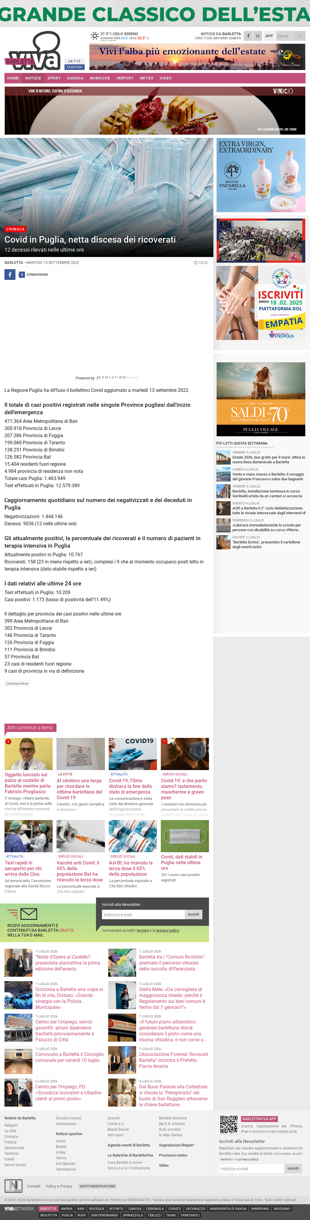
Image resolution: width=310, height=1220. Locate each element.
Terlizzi (154, 1215)
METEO (147, 78)
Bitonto (116, 1209)
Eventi (9, 1159)
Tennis (61, 1158)
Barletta (48, 1209)
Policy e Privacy (59, 1186)
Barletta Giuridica (173, 1118)
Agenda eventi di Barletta (129, 1145)
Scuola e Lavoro (68, 1118)
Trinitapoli (190, 1215)
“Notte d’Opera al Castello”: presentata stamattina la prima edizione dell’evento (67, 963)
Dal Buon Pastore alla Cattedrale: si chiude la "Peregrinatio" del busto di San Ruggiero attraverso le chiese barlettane (173, 1095)
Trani (171, 1215)
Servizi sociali (15, 1165)
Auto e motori (170, 1129)
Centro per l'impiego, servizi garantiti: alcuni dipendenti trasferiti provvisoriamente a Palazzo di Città (64, 1031)
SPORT (54, 78)
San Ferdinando (104, 1215)
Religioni (11, 1125)
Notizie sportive (69, 1134)
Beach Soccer (118, 1129)
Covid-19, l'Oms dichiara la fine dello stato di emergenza (130, 786)
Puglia (67, 1215)
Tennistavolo (66, 1169)
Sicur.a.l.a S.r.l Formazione (129, 1168)
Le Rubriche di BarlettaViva (130, 1155)
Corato (175, 1209)
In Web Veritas (170, 1135)
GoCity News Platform (97, 1186)
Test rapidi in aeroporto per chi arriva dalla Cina (23, 868)
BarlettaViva (33, 48)
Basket (61, 1146)
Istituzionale (14, 1148)
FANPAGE (74, 67)
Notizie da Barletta (20, 1118)
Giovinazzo (195, 1209)
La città (10, 1131)
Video (164, 1165)
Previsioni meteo (173, 1155)
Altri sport (115, 1135)
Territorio (11, 1153)
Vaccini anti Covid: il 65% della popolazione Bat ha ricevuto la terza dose (80, 871)
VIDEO (166, 78)
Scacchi (114, 1118)
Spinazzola (133, 1215)
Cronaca (11, 1136)
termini (143, 930)
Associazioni (66, 1123)
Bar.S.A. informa (172, 1123)
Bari (80, 1209)
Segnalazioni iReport (176, 1145)
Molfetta (48, 1215)
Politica (10, 1142)
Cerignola (155, 1209)
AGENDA (75, 78)
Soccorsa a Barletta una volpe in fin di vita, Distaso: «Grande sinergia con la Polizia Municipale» (69, 998)
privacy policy (167, 930)
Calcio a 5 (116, 1123)
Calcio (61, 1141)
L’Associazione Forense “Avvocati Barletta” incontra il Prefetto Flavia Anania (173, 1060)
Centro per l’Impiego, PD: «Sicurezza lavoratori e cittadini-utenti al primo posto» (68, 1092)
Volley (61, 1152)
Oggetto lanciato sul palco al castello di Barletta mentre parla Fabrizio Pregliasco (28, 783)
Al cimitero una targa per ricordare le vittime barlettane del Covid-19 (79, 789)
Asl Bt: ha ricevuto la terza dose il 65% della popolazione (131, 868)
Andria (67, 1209)
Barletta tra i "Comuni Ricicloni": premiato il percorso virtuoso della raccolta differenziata (172, 963)
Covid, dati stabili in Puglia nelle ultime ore (181, 862)
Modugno (282, 1209)
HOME (13, 78)
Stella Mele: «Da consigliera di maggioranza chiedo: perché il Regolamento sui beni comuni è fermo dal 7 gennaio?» (172, 998)
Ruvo (82, 1215)
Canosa (134, 1209)
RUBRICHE (100, 78)
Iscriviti (193, 914)
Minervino (260, 1209)
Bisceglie (97, 1209)
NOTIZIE (33, 78)
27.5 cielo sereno (126, 37)
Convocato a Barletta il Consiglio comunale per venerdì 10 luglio (69, 1057)
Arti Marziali (65, 1163)
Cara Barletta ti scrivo (125, 1162)
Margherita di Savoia (228, 1209)
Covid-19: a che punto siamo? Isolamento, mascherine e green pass (184, 789)
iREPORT (125, 78)
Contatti (33, 1186)
